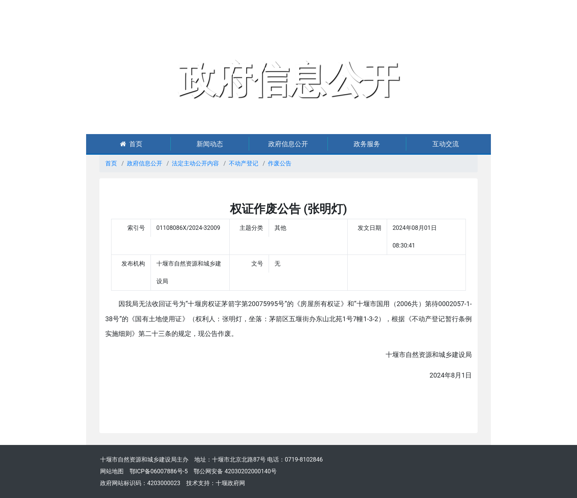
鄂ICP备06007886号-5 (159, 471)
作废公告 (279, 163)
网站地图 (112, 471)
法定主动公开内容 (195, 163)
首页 (131, 144)
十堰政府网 (230, 483)
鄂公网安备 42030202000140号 (235, 471)
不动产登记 (243, 163)
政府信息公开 (288, 144)
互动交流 (445, 144)
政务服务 (367, 144)
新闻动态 (210, 144)
